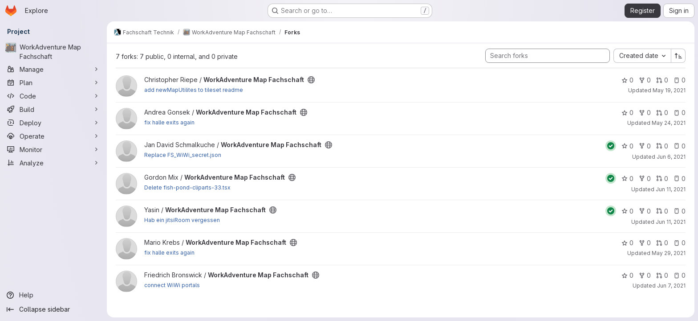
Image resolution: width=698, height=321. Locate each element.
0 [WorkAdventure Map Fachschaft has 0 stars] (627, 80)
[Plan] (53, 82)
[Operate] (53, 136)
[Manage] (53, 69)
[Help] (53, 295)
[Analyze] (53, 162)
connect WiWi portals (172, 285)
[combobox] (642, 56)
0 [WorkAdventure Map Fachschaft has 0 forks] (645, 80)
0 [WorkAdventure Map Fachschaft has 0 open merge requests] (662, 80)
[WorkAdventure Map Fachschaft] (53, 51)
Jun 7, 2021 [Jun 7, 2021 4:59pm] (671, 285)
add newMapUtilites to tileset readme (193, 89)
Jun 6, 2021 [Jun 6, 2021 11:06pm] (671, 156)
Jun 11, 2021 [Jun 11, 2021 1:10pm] (671, 189)
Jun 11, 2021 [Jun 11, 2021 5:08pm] (671, 221)
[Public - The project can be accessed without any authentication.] (311, 79)
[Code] (53, 96)
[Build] (53, 109)
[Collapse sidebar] (53, 309)
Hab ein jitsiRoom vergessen (182, 220)
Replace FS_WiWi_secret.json (182, 155)
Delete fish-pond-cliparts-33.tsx (187, 187)
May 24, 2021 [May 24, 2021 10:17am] (669, 122)
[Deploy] (53, 122)
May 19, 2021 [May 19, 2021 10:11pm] (669, 90)
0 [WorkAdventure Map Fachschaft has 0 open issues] (680, 80)
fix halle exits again (169, 122)
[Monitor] (53, 149)
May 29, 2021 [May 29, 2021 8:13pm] (669, 253)
